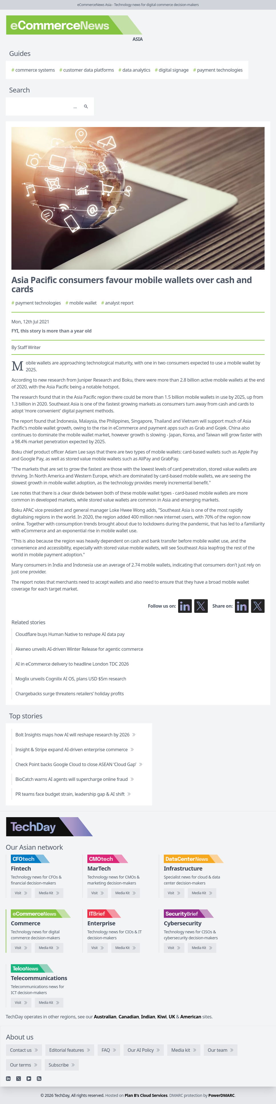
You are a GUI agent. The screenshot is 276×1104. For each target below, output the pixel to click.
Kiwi (161, 1017)
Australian (105, 1017)
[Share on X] (258, 606)
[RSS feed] (39, 1078)
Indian (148, 1017)
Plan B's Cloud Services (146, 1095)
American (190, 1017)
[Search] (44, 106)
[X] (18, 1078)
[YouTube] (29, 1078)
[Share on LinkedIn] (242, 606)
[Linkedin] (8, 1078)
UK (172, 1017)
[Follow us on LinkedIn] (185, 606)
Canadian (128, 1017)
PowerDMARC (221, 1095)
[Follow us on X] (201, 606)
